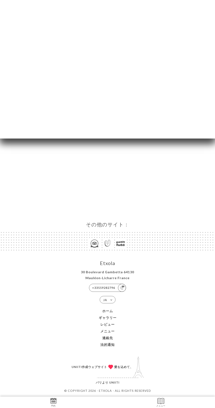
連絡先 (107, 338)
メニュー (107, 331)
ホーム (107, 311)
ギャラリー (108, 318)
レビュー (107, 324)
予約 (53, 402)
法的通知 (107, 345)
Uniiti (114, 382)
